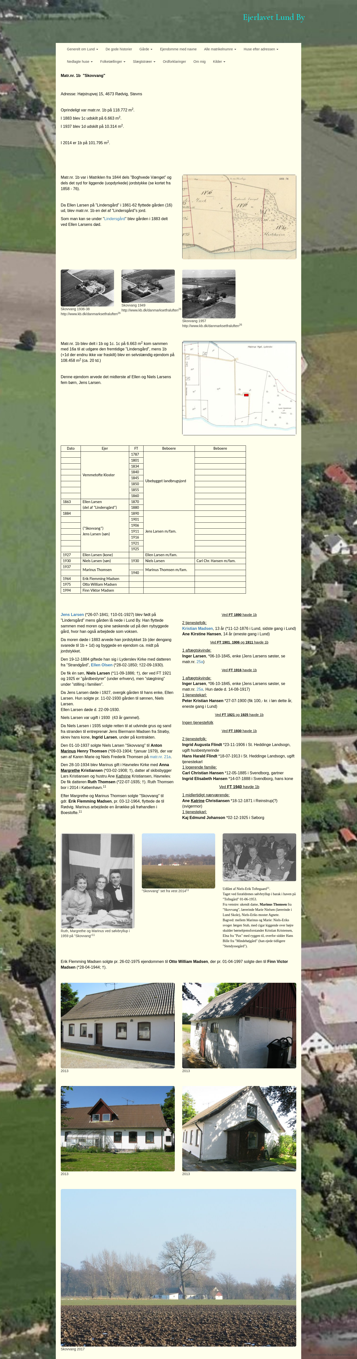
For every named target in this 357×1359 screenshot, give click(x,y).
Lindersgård (114, 219)
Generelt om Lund (82, 49)
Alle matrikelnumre (220, 49)
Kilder (219, 62)
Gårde (146, 49)
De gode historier (119, 49)
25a (200, 662)
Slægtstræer (144, 62)
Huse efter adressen (261, 49)
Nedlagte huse (80, 62)
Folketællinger (112, 62)
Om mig (199, 62)
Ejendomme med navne (178, 49)
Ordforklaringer (174, 62)
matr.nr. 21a (160, 757)
